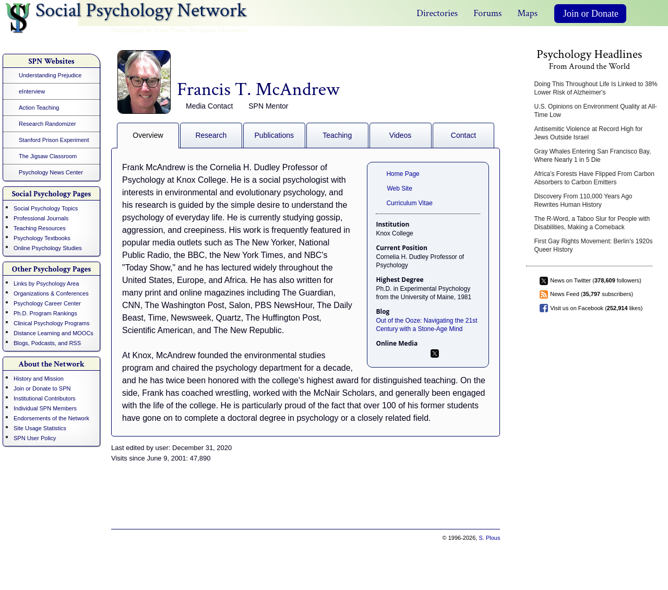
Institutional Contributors (45, 398)
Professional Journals (41, 218)
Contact (463, 135)
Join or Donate (590, 13)
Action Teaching (39, 107)
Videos (400, 135)
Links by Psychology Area (46, 283)
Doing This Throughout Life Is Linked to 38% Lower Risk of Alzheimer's (595, 88)
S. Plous (489, 538)
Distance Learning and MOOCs (53, 333)
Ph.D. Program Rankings (45, 313)
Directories (437, 13)
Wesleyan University (218, 30)
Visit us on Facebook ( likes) (596, 308)
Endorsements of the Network (51, 418)
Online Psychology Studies (48, 248)
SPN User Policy (35, 438)
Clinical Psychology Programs (52, 323)
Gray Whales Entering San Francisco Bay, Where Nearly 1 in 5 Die (592, 155)
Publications (274, 135)
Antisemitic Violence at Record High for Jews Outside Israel (588, 133)
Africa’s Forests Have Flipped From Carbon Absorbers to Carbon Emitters (594, 178)
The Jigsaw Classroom (48, 156)
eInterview (32, 91)
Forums (487, 13)
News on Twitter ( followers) (595, 280)
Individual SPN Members (45, 408)
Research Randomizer (47, 124)
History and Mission (39, 378)
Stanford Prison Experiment (54, 140)
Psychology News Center (51, 172)
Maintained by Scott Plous (148, 30)
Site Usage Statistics (40, 428)
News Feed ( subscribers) (591, 294)
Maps (527, 13)
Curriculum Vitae (409, 203)
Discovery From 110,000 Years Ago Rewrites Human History (583, 200)
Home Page (402, 174)
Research (210, 135)
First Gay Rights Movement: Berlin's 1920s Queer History (593, 245)
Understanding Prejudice (50, 75)
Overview (148, 135)
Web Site (399, 188)
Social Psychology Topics (46, 208)
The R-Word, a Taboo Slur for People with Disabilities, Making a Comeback (592, 223)
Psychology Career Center (47, 303)
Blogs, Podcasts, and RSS (47, 343)
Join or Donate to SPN (42, 388)
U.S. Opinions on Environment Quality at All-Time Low (595, 111)
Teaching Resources (40, 228)
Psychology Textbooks (42, 238)
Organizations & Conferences (51, 293)
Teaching (337, 135)
